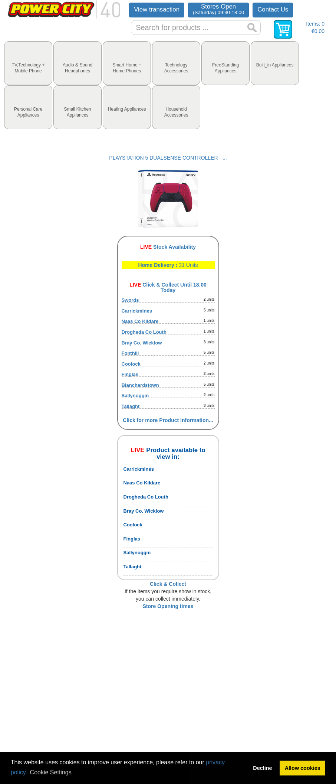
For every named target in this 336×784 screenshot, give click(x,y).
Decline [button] (262, 768)
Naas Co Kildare (140, 321)
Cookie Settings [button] (51, 772)
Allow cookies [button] (302, 768)
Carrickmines (137, 311)
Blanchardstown (140, 385)
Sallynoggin (135, 395)
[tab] (28, 63)
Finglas (130, 374)
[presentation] (28, 63)
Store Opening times (168, 606)
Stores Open (218, 9)
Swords (130, 300)
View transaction (156, 9)
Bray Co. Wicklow (142, 343)
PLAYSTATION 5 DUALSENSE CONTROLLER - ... (168, 158)
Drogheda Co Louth (144, 332)
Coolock (131, 364)
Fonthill (130, 353)
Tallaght (131, 406)
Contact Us (272, 9)
